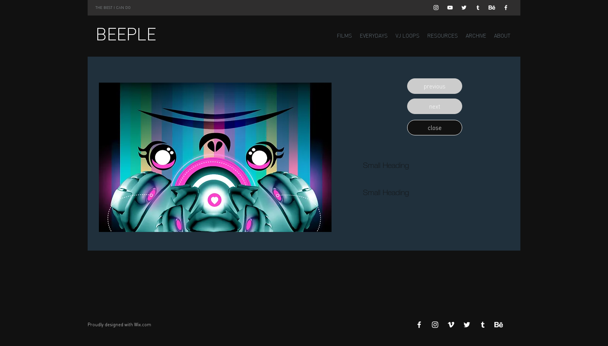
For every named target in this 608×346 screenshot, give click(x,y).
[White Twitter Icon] (464, 7)
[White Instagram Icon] (436, 7)
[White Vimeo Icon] (451, 324)
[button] (434, 86)
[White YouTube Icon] (450, 7)
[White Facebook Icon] (506, 7)
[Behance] (492, 7)
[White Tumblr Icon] (478, 7)
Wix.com (142, 324)
